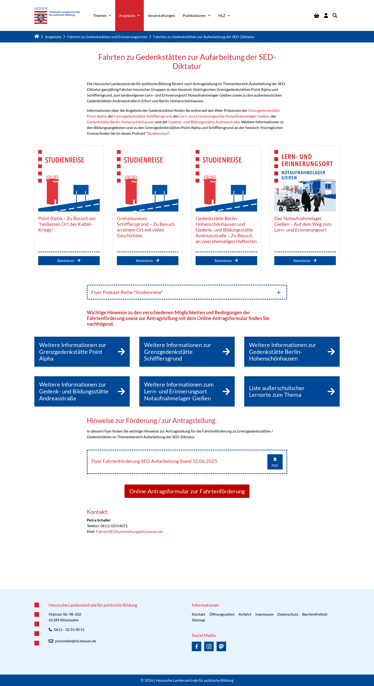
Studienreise (157, 133)
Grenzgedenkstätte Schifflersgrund (142, 116)
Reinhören (68, 260)
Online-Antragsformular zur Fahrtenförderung (187, 491)
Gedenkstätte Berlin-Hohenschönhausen (120, 121)
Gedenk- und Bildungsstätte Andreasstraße (204, 121)
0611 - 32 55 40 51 (69, 629)
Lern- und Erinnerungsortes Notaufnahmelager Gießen (224, 116)
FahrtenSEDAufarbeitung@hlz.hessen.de (129, 531)
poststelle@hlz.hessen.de (75, 641)
